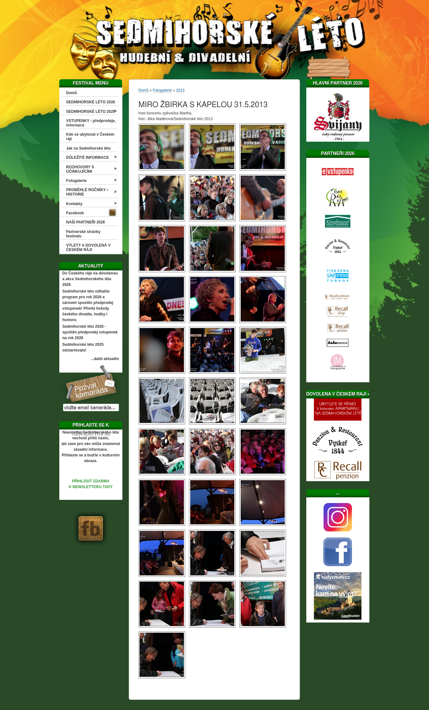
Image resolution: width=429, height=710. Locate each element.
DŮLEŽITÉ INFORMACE (87, 157)
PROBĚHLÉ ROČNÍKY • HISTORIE (87, 192)
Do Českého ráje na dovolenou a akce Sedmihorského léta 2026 (90, 279)
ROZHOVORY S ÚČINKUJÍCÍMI (80, 169)
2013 (180, 90)
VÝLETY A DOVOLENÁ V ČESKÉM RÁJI (88, 247)
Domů (71, 93)
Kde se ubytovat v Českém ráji (90, 136)
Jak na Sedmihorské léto (88, 148)
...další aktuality (105, 359)
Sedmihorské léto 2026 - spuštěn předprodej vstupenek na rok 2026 (90, 332)
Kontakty (74, 204)
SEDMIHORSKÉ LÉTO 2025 (90, 111)
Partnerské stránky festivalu (83, 233)
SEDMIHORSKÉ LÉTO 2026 (90, 102)
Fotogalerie (76, 180)
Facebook (75, 213)
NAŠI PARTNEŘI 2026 (85, 222)
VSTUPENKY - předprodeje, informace (91, 123)
